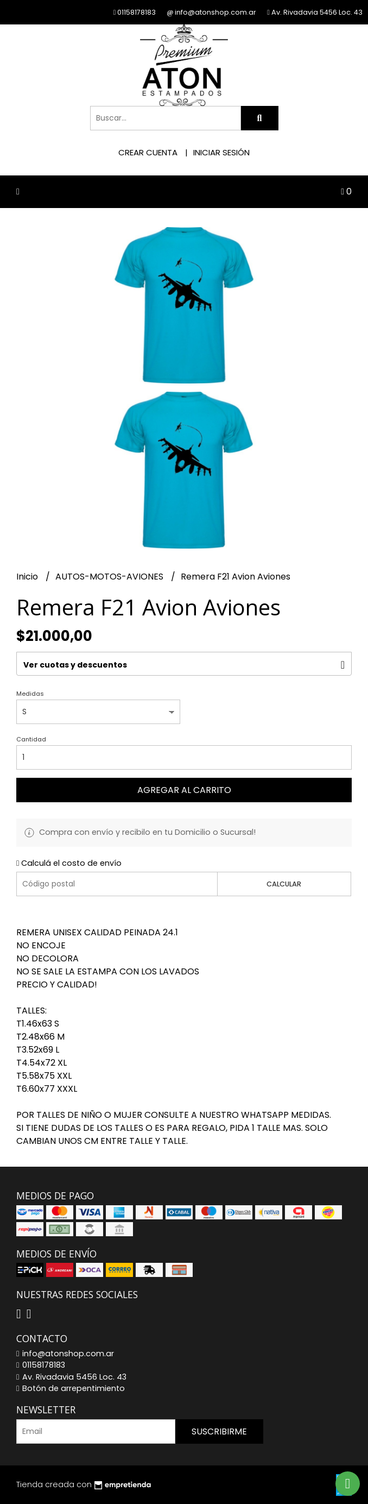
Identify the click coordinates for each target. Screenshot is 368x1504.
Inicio (28, 576)
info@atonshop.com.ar (65, 1353)
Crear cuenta (147, 152)
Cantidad (31, 739)
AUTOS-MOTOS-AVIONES (110, 576)
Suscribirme (219, 1431)
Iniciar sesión (221, 152)
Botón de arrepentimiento (70, 1388)
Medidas (30, 693)
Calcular (284, 884)
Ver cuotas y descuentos (75, 664)
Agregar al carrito (184, 790)
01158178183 (40, 1365)
